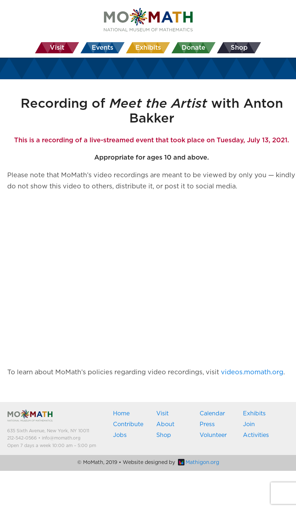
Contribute (128, 424)
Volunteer (213, 435)
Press (207, 424)
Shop (163, 435)
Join (249, 424)
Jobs (120, 435)
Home (121, 413)
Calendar (212, 413)
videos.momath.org (252, 372)
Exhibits (254, 413)
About (165, 424)
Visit (162, 413)
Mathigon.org (198, 462)
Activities (256, 435)
